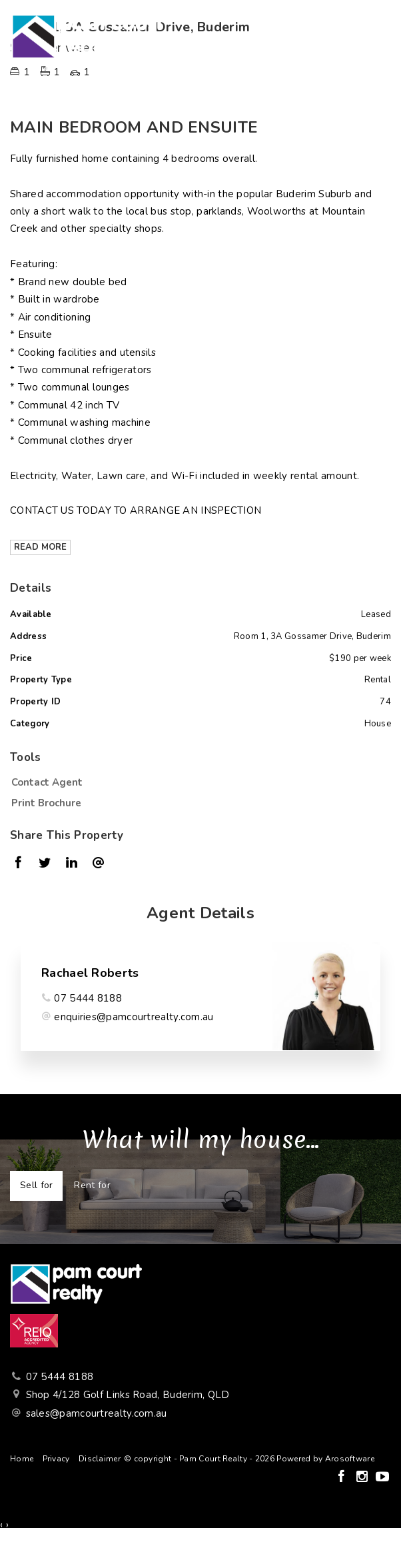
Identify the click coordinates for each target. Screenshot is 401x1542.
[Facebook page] (342, 1478)
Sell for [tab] (36, 1185)
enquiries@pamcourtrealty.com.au (133, 1017)
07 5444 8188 (88, 998)
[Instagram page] (363, 1478)
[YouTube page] (382, 1478)
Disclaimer (100, 1458)
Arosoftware (349, 1458)
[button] (197, 803)
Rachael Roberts (90, 973)
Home (21, 1458)
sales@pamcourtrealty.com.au (96, 1413)
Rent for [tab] (92, 1185)
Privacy (56, 1458)
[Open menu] (378, 36)
